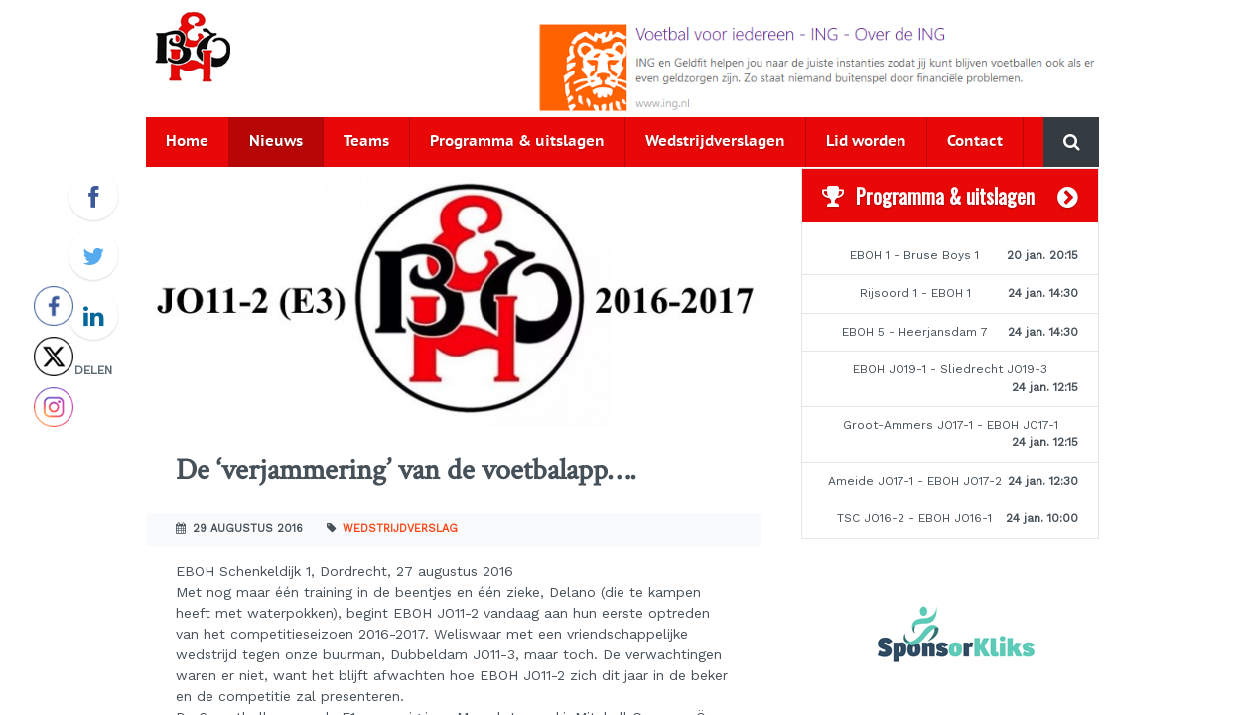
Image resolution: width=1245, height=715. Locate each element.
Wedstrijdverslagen (715, 141)
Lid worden (866, 141)
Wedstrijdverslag (400, 528)
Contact (975, 141)
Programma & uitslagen (517, 141)
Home (187, 141)
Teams (366, 141)
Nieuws (276, 141)
